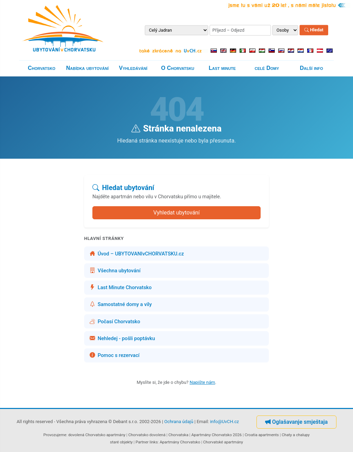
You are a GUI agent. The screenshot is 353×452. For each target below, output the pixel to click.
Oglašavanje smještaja (296, 422)
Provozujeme (55, 434)
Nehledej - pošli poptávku (122, 338)
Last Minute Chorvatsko (121, 287)
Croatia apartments (262, 434)
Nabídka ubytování (87, 68)
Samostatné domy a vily (121, 304)
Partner (142, 442)
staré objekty (121, 442)
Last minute (222, 68)
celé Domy (267, 68)
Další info (311, 68)
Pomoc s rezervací (115, 355)
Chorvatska (178, 434)
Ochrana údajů (178, 421)
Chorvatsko (42, 68)
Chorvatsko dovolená (146, 434)
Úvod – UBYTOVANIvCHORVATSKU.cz (137, 254)
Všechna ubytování (115, 270)
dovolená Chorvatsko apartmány (96, 434)
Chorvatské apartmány (223, 442)
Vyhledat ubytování (176, 212)
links (154, 442)
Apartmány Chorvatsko (180, 442)
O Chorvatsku (177, 68)
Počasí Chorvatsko (115, 321)
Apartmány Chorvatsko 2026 (216, 434)
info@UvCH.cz (224, 421)
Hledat (313, 30)
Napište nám (202, 382)
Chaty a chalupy (296, 434)
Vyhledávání (133, 68)
